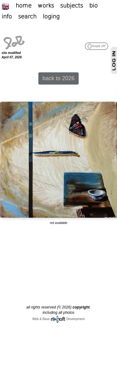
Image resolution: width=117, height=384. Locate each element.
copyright (81, 307)
